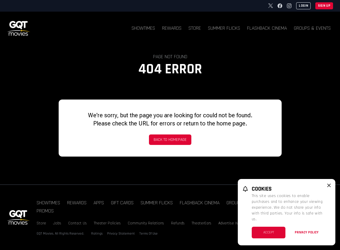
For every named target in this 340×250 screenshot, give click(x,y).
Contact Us (77, 223)
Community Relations (146, 223)
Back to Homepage (170, 139)
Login (303, 5)
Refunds (178, 223)
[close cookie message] (329, 185)
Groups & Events (312, 28)
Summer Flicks (224, 28)
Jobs (57, 223)
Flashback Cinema (267, 28)
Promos (45, 211)
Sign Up (324, 5)
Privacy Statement (121, 233)
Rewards (171, 28)
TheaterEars (201, 223)
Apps (98, 202)
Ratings (96, 233)
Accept (268, 232)
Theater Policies (107, 223)
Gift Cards (122, 202)
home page (231, 123)
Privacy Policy (307, 232)
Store (194, 28)
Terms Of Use (148, 233)
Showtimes (143, 28)
